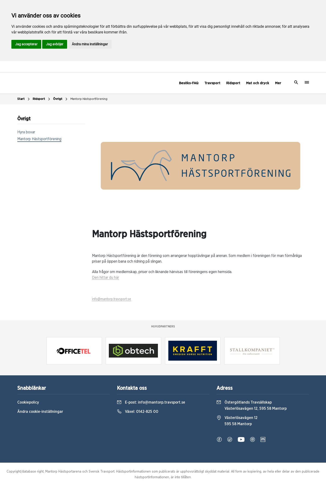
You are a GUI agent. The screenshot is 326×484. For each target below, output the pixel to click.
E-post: (151, 402)
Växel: (137, 412)
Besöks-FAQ (188, 83)
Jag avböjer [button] (54, 44)
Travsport (212, 83)
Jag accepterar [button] (26, 44)
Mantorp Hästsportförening (88, 99)
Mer (278, 83)
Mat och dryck (257, 83)
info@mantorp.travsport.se (111, 299)
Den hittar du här (105, 277)
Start (24, 99)
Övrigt (61, 99)
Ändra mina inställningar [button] (90, 44)
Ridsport (233, 83)
